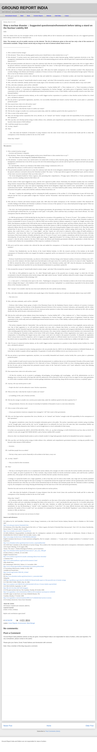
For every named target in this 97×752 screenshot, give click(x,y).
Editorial (48, 15)
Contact (67, 15)
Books (28, 15)
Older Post (90, 726)
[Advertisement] (48, 708)
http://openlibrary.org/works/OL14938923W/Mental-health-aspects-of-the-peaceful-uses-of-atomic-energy (36, 580)
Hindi (21, 15)
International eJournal (11, 15)
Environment (22, 623)
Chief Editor (58, 15)
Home (49, 726)
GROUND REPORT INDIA (25, 8)
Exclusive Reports (38, 15)
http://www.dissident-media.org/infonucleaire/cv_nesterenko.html (23, 576)
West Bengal (31, 623)
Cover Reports (12, 623)
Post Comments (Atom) (52, 731)
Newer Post (7, 726)
